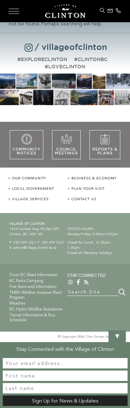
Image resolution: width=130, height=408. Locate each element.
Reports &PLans (105, 144)
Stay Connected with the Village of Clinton (65, 349)
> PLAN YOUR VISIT (86, 189)
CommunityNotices (26, 144)
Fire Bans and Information (33, 286)
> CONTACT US (81, 199)
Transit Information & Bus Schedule (32, 317)
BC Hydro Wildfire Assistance (35, 309)
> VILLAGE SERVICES (28, 199)
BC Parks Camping (26, 280)
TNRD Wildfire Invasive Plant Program (35, 295)
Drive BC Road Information (33, 274)
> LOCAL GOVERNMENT (31, 189)
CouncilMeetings (66, 144)
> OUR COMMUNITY (27, 178)
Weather (17, 303)
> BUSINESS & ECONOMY (91, 178)
